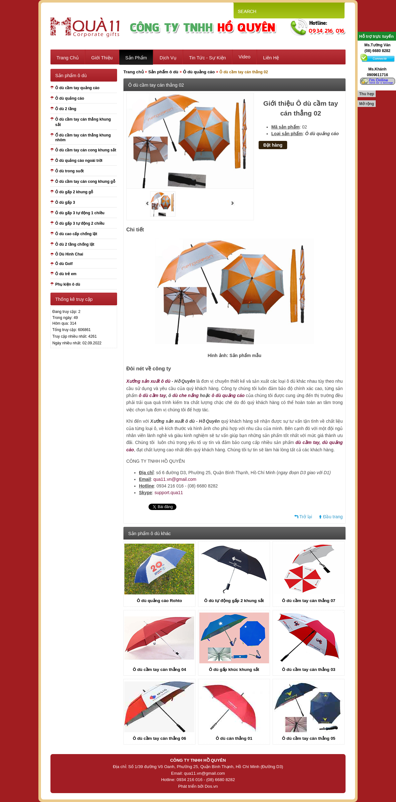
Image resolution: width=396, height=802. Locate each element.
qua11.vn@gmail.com (174, 479)
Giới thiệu (102, 57)
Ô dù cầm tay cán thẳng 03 (308, 669)
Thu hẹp (366, 94)
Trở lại (306, 516)
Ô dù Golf (64, 264)
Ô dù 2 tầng (65, 109)
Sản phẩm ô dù (163, 72)
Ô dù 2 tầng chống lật (74, 244)
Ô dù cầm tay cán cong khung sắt (85, 150)
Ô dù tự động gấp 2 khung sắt (234, 600)
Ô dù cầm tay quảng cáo (77, 88)
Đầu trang (333, 516)
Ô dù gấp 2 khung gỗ (74, 192)
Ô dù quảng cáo (69, 98)
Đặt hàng (272, 145)
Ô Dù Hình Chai (69, 254)
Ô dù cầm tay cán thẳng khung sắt (83, 122)
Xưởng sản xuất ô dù (148, 381)
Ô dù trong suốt (69, 171)
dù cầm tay (307, 442)
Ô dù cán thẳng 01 (234, 738)
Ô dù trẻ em (65, 274)
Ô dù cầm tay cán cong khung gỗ (85, 181)
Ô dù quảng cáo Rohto (159, 600)
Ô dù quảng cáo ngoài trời (78, 160)
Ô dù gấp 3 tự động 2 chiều (79, 223)
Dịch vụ (168, 57)
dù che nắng (185, 395)
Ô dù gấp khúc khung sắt (234, 669)
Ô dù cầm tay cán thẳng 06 (159, 738)
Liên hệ (271, 57)
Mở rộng (366, 104)
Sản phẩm (136, 57)
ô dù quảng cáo (228, 395)
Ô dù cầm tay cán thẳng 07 (308, 600)
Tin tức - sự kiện (207, 57)
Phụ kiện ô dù (67, 284)
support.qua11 (169, 492)
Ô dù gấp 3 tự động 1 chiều (79, 213)
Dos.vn (211, 786)
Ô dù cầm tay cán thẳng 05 (308, 738)
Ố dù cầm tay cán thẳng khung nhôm (83, 137)
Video (244, 56)
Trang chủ (67, 57)
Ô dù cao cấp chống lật (76, 234)
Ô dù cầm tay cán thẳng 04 (159, 669)
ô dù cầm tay (152, 395)
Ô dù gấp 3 (65, 202)
